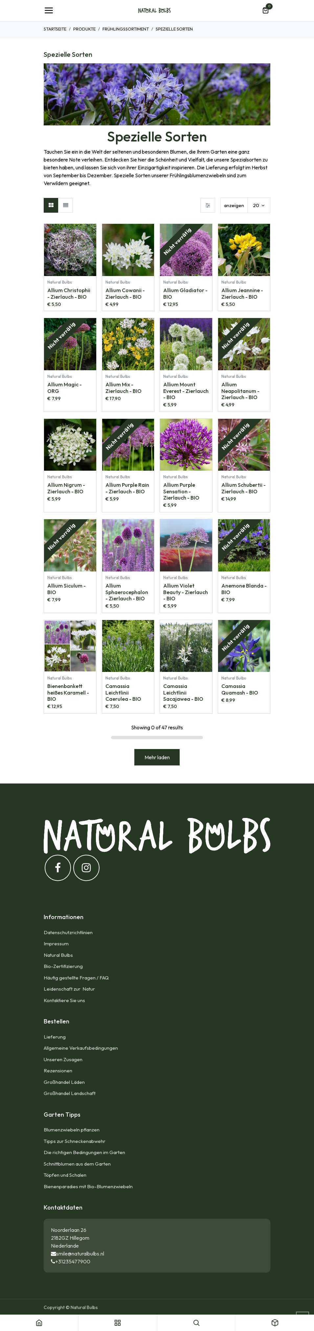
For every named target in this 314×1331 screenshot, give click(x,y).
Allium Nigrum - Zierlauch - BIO (66, 488)
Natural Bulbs (58, 955)
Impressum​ (56, 943)
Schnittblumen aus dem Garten (77, 1164)
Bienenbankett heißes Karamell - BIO (68, 692)
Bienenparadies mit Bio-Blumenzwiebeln (88, 1186)
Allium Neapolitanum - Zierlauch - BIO (240, 390)
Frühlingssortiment (125, 29)
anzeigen (234, 205)
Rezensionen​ (58, 1070)
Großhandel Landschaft (70, 1093)
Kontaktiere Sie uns (64, 1000)
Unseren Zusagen (63, 1059)
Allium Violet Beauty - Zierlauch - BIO (185, 591)
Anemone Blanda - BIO (244, 588)
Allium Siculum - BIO (66, 588)
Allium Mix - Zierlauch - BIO (123, 387)
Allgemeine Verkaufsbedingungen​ (81, 1048)
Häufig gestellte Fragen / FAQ (76, 978)
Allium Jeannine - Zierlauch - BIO (242, 293)
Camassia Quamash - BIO (239, 689)
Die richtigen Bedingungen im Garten (84, 1152)
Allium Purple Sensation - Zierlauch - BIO (181, 491)
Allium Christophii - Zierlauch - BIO (68, 293)
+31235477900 (72, 1261)
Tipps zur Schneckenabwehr (74, 1141)
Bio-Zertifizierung (63, 966)
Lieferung (55, 1037)
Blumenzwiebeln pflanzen (72, 1130)
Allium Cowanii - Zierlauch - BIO (125, 293)
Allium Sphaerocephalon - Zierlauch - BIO (126, 591)
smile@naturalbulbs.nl (80, 1253)
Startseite (55, 29)
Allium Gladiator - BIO (185, 293)
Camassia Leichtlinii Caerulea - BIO (123, 692)
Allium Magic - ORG (64, 387)
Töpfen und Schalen (65, 1175)
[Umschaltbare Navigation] (49, 10)
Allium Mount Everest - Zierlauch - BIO (186, 390)
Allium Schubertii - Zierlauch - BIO (243, 488)
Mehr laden (157, 757)
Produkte (84, 29)
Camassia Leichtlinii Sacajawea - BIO (183, 692)
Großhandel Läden (64, 1082)
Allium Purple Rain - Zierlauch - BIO (127, 488)
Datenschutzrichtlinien (68, 932)
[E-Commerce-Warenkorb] (265, 10)
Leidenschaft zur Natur (70, 989)
